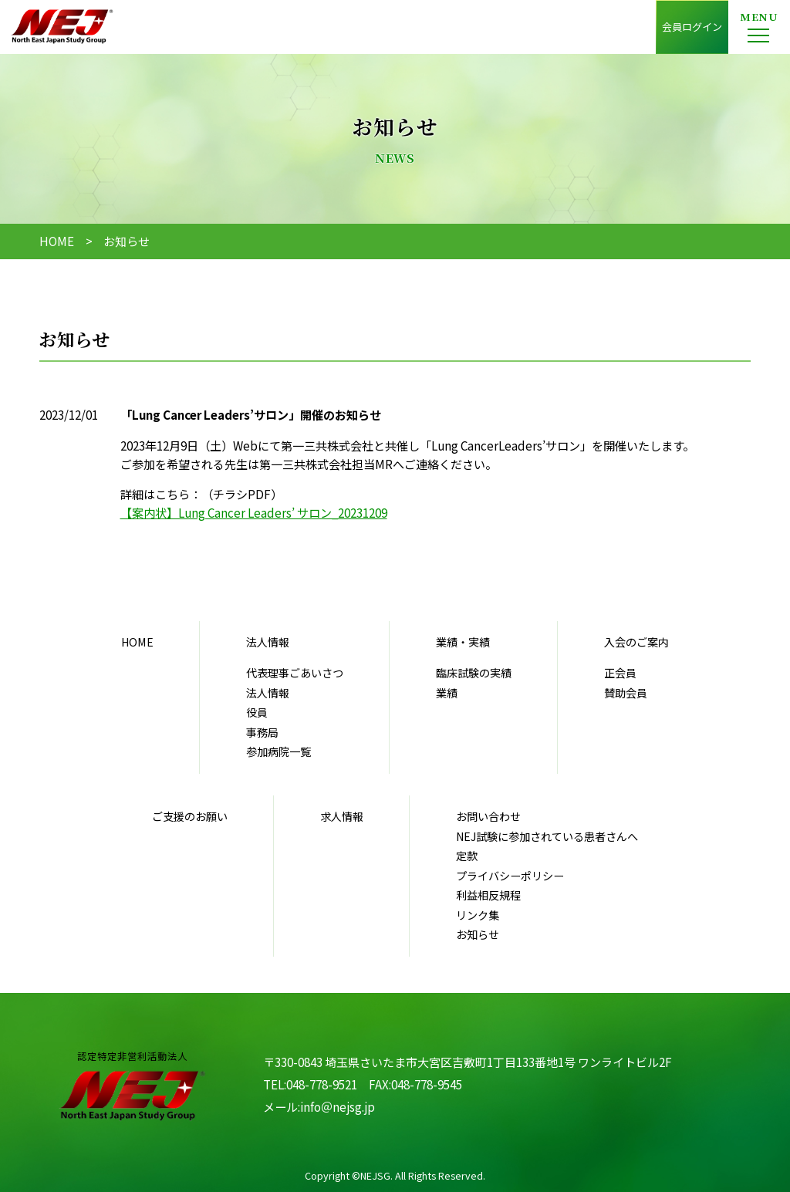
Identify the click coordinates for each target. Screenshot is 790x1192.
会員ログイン (692, 26)
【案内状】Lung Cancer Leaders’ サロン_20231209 (253, 512)
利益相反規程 (488, 895)
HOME (56, 240)
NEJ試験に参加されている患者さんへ (547, 836)
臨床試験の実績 (473, 672)
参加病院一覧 (278, 751)
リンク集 (477, 915)
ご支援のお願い (190, 816)
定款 (467, 855)
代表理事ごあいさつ (294, 672)
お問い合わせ (488, 816)
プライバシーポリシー (510, 875)
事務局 (262, 732)
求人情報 (341, 816)
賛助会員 (625, 693)
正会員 (620, 672)
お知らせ (477, 934)
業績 (446, 693)
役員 (257, 712)
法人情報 (267, 693)
